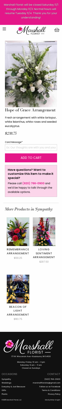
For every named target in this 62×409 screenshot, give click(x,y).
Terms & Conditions (51, 390)
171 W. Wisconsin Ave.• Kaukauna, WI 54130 (31, 356)
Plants (4, 394)
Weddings (6, 382)
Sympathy (6, 379)
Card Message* (14, 142)
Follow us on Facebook (49, 386)
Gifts (4, 390)
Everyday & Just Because (13, 386)
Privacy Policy (54, 394)
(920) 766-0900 (33, 183)
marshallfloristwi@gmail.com (46, 382)
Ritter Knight (55, 400)
